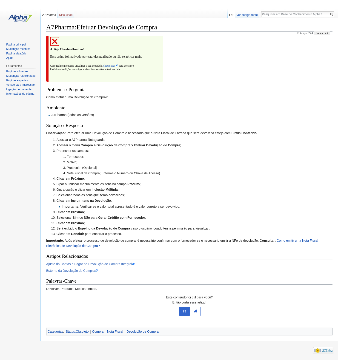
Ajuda (9, 58)
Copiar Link (321, 33)
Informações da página (20, 93)
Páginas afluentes (17, 71)
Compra (98, 331)
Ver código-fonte (247, 15)
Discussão (66, 15)
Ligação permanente (18, 89)
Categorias (55, 331)
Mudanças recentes (18, 49)
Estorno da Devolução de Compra (70, 270)
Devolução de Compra (142, 331)
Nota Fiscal (115, 331)
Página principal (16, 44)
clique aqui (109, 65)
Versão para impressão (20, 84)
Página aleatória (16, 53)
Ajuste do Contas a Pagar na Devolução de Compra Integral (89, 264)
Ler (231, 15)
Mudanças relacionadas (20, 75)
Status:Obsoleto (77, 331)
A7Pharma (49, 15)
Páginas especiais (17, 80)
